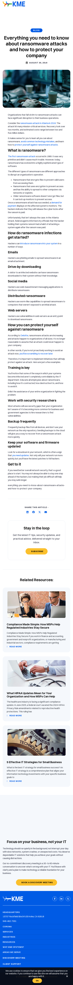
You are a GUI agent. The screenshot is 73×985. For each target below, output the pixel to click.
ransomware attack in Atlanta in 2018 (38, 123)
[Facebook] (54, 898)
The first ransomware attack (21, 156)
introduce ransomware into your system (39, 243)
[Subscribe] (37, 551)
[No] (67, 976)
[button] (27, 512)
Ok (37, 980)
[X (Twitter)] (68, 898)
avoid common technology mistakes (37, 141)
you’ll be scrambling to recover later (36, 353)
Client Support (12, 964)
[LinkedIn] (61, 898)
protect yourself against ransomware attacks (36, 144)
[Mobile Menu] (68, 4)
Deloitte (24, 335)
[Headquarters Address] (36, 916)
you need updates (20, 455)
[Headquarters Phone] (36, 921)
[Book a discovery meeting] (36, 882)
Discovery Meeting (14, 958)
